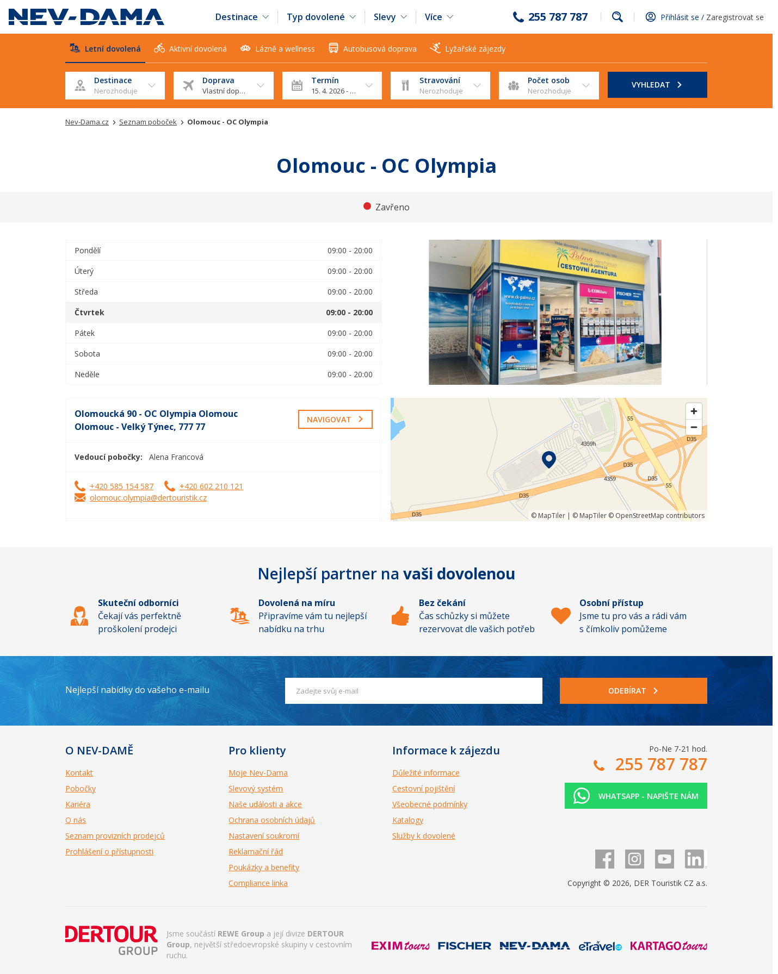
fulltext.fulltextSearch (617, 16)
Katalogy (407, 820)
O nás (75, 820)
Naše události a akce (265, 804)
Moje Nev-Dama (258, 772)
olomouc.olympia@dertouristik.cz (148, 497)
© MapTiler (548, 515)
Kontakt (79, 772)
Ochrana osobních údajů (272, 820)
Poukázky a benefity (264, 867)
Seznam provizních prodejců (115, 836)
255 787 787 (558, 16)
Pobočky (80, 788)
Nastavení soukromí (264, 836)
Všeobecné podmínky (429, 804)
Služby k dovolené (423, 836)
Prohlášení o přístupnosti (109, 851)
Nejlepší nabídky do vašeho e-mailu (137, 690)
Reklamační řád (256, 851)
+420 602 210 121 (211, 486)
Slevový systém (256, 788)
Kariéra (77, 804)
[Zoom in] (694, 411)
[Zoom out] (694, 427)
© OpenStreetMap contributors (656, 515)
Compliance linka (258, 883)
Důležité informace (426, 772)
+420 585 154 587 (121, 486)
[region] (549, 459)
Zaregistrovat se (735, 17)
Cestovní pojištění (423, 788)
